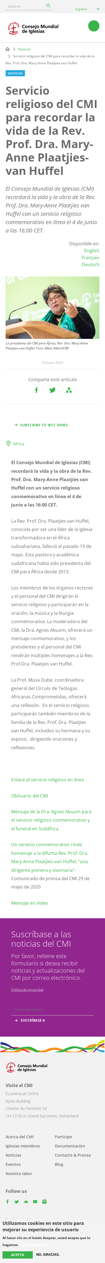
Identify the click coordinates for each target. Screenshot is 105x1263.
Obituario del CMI (29, 796)
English (91, 251)
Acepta (17, 1254)
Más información (34, 1245)
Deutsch (90, 264)
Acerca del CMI (20, 1136)
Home (8, 49)
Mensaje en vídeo (29, 903)
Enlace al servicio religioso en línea (47, 780)
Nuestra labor (19, 1173)
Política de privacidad (27, 989)
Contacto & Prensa (73, 1155)
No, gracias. (47, 1255)
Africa (18, 443)
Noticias (24, 49)
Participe (63, 1136)
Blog (59, 1164)
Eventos (13, 1164)
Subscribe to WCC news (44, 425)
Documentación (70, 1146)
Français (90, 257)
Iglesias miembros (23, 1146)
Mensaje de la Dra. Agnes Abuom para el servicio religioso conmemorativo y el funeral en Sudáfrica (51, 820)
